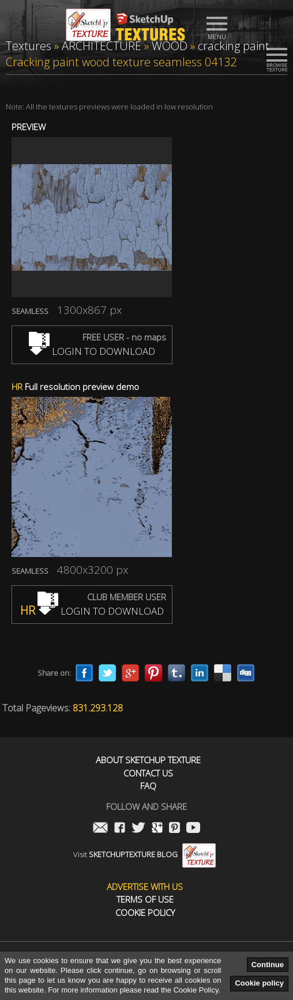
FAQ (148, 786)
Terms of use (145, 899)
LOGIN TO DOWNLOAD (92, 351)
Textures (28, 46)
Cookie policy (259, 983)
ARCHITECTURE (101, 46)
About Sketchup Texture (148, 760)
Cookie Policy (145, 912)
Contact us (148, 773)
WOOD (169, 46)
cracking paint (233, 46)
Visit (144, 854)
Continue (267, 964)
